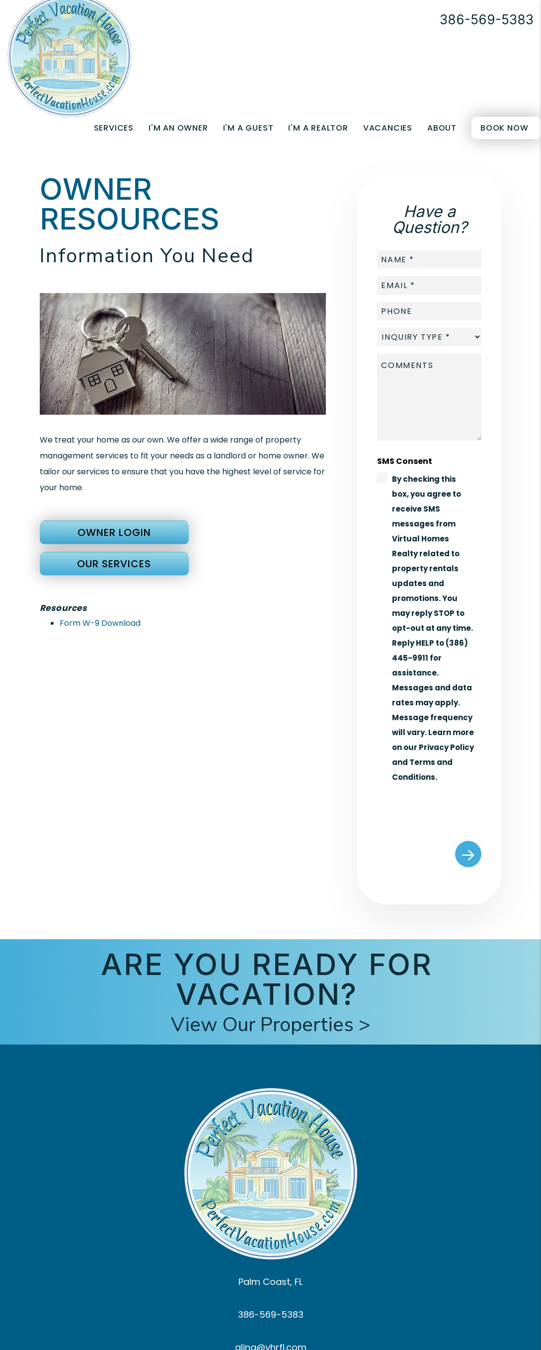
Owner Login (114, 532)
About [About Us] (442, 128)
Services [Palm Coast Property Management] (114, 128)
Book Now (504, 128)
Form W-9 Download (100, 623)
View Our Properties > (271, 1025)
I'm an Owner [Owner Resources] (178, 128)
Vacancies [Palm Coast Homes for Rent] (387, 128)
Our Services (114, 564)
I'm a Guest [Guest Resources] (248, 128)
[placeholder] (429, 259)
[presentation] (452, 809)
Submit (468, 854)
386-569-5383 (487, 19)
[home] (69, 55)
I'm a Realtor (318, 128)
